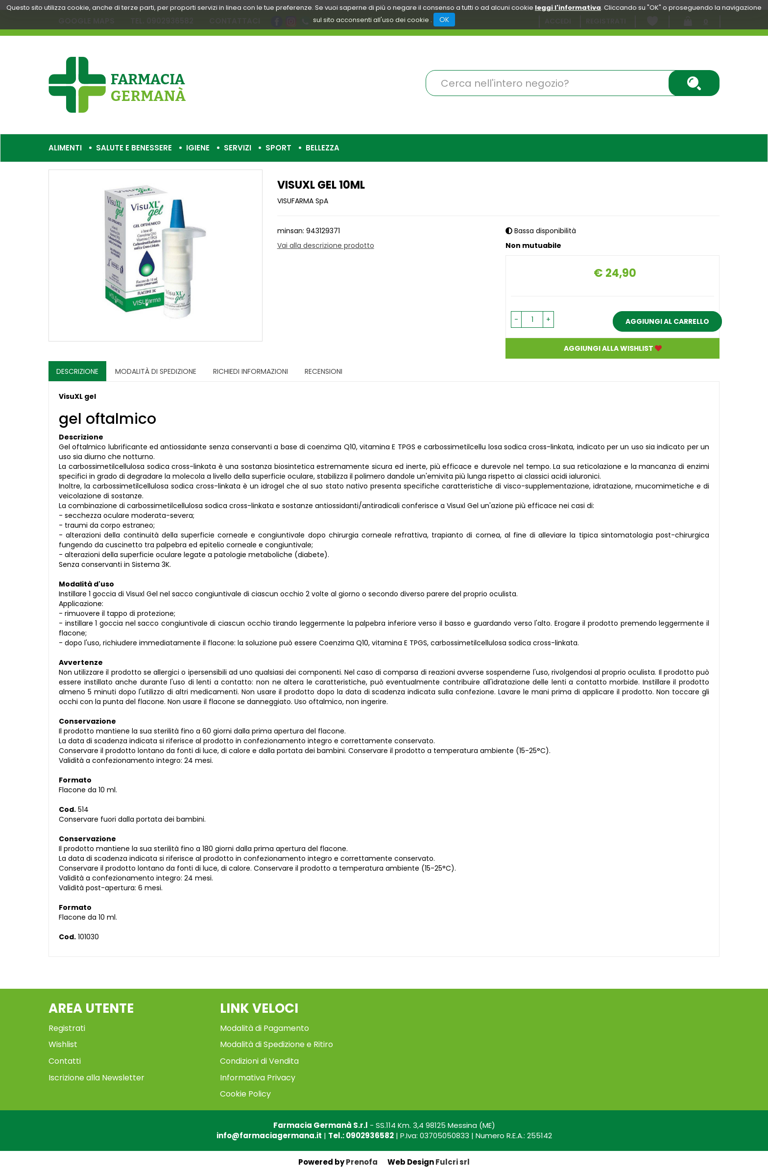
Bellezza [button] (322, 148)
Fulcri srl (452, 1162)
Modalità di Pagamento (264, 1028)
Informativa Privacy (257, 1077)
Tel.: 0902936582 (361, 1135)
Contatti (64, 1061)
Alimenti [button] (65, 148)
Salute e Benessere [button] (134, 148)
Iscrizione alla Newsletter (96, 1077)
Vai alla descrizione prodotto (325, 245)
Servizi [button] (237, 148)
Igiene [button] (198, 148)
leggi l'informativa (568, 7)
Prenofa (362, 1162)
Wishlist (62, 1044)
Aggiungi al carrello (667, 321)
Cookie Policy (245, 1093)
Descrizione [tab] (77, 371)
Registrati (66, 1028)
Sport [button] (278, 148)
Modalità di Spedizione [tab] (155, 371)
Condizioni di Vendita (259, 1061)
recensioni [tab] (323, 371)
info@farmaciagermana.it (269, 1135)
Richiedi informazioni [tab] (250, 371)
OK (444, 19)
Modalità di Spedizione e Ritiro (276, 1044)
